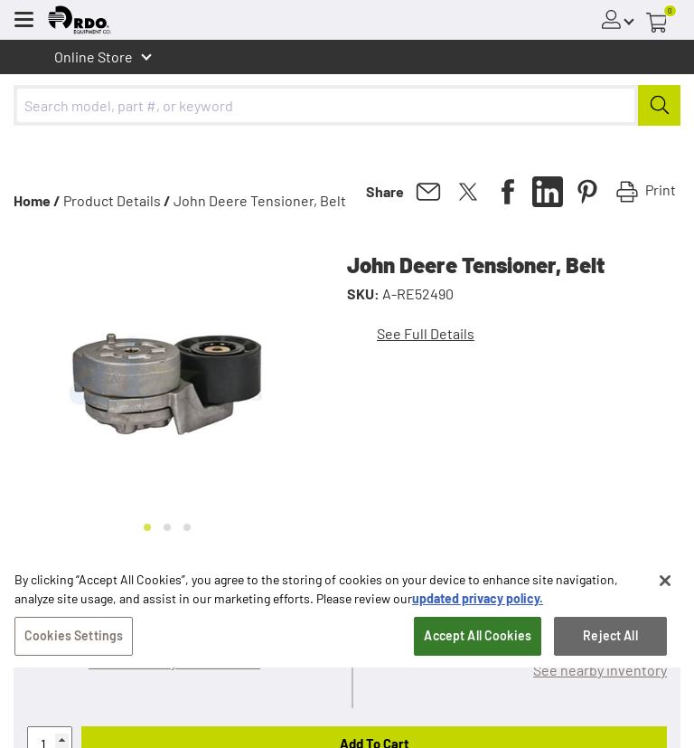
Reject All (610, 643)
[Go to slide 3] (187, 527)
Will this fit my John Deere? (174, 661)
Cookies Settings (73, 643)
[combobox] (347, 105)
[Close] (665, 589)
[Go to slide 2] (167, 527)
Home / (37, 200)
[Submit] (659, 105)
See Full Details (425, 333)
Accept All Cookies (477, 643)
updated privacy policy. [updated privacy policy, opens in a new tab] (477, 606)
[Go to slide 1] (147, 527)
